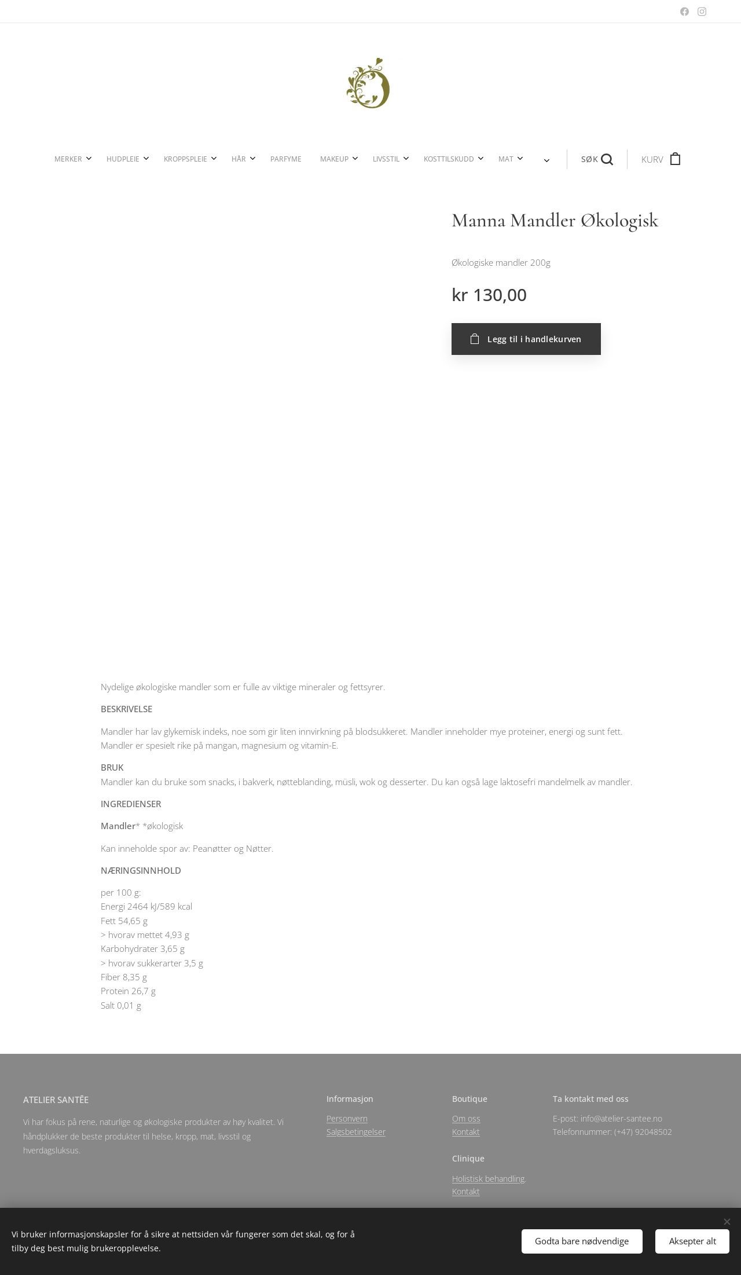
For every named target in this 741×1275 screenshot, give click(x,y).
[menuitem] (198, 159)
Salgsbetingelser (356, 1131)
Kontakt (466, 1131)
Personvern (347, 1118)
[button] (461, 159)
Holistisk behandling (488, 1178)
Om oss (466, 1118)
